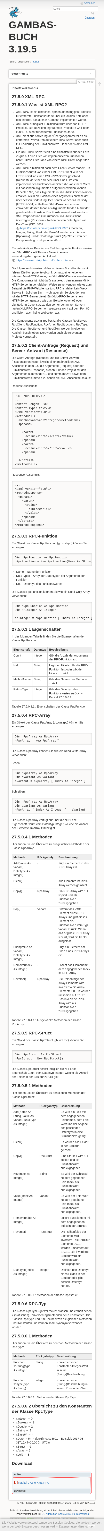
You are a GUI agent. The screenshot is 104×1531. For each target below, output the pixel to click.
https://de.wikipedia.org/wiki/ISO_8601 (44, 228)
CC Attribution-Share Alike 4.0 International (65, 1514)
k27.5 (36, 61)
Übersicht (90, 17)
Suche (93, 13)
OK (91, 1527)
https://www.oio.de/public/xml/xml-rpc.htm (42, 260)
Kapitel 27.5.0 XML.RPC (33, 1482)
